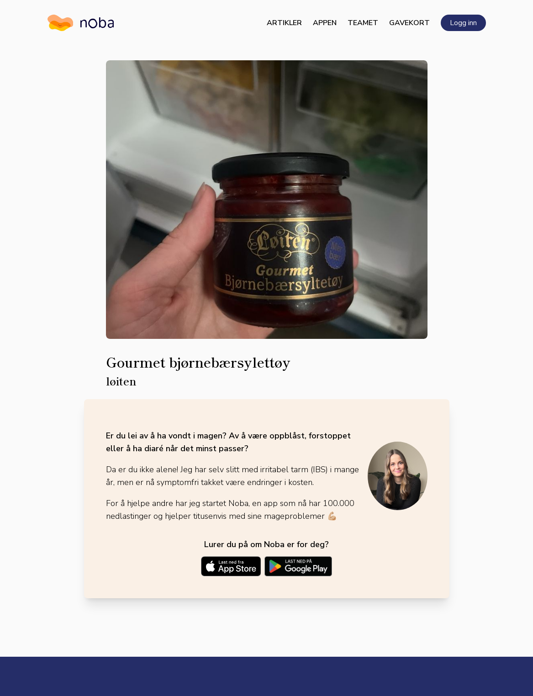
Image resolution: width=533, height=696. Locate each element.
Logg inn (463, 23)
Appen (325, 23)
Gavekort (409, 23)
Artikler (284, 23)
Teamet (363, 23)
